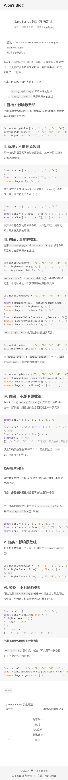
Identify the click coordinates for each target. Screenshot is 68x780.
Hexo (18, 775)
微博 (37, 724)
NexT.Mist (50, 775)
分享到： (38, 719)
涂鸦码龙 (20, 52)
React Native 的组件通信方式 (19, 706)
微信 (37, 739)
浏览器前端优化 (53, 708)
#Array (8, 690)
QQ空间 (37, 729)
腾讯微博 (38, 734)
